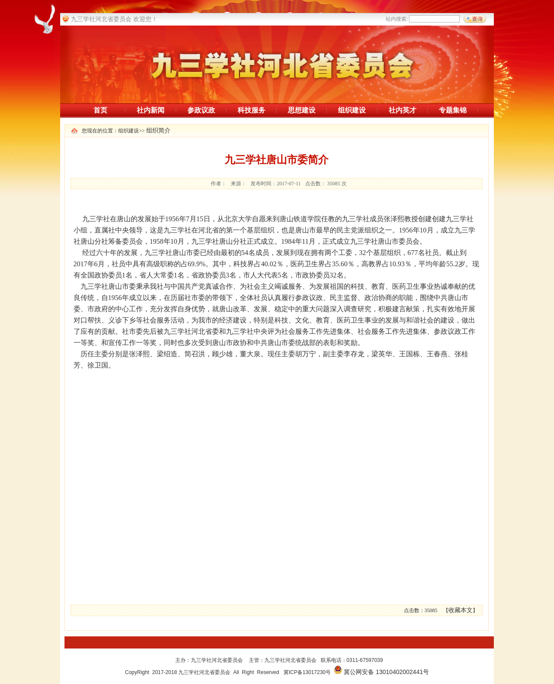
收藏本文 (460, 610)
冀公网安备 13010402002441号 (386, 671)
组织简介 (158, 130)
